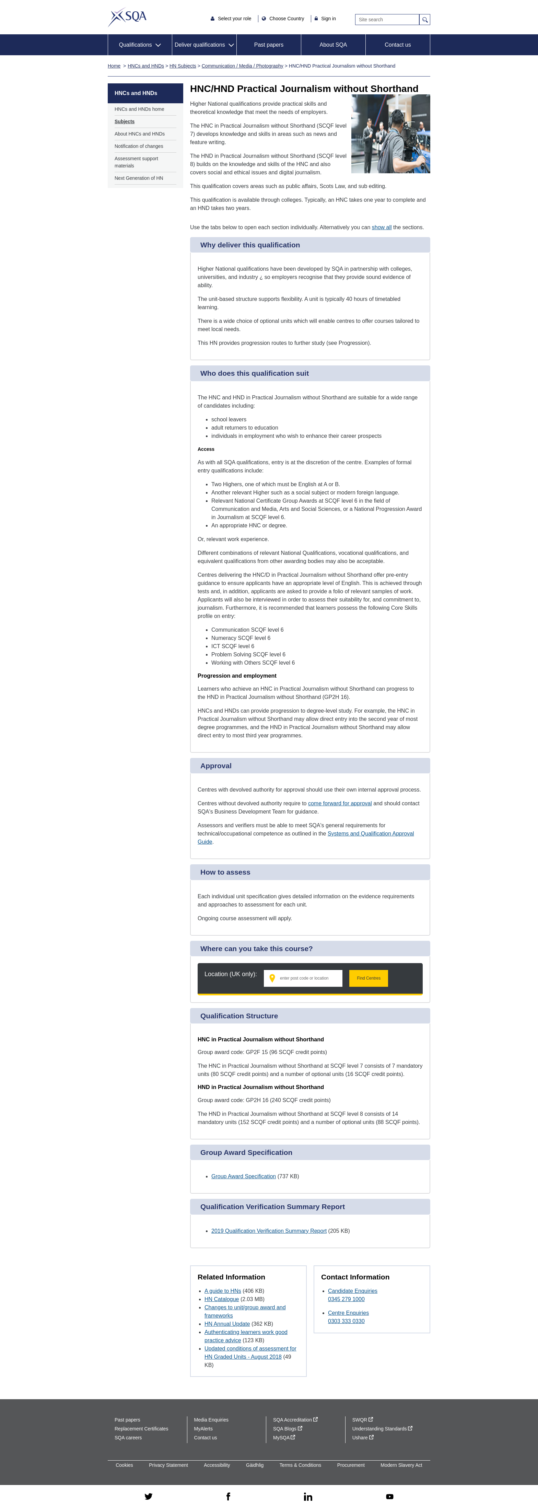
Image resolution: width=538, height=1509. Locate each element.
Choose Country (287, 18)
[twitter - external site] (148, 1497)
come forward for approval (340, 803)
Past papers (268, 45)
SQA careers (128, 1437)
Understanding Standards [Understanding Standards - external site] (382, 1428)
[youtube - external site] (390, 1497)
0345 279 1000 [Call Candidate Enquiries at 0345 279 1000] (346, 1299)
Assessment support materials (136, 162)
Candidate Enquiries (352, 1291)
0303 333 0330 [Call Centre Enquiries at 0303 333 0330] (346, 1321)
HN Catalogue (221, 1299)
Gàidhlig (255, 1465)
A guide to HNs (222, 1291)
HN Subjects (182, 66)
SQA (127, 17)
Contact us (398, 45)
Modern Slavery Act (401, 1465)
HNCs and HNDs (146, 66)
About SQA (333, 45)
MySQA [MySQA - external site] (284, 1437)
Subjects (124, 121)
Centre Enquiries (348, 1313)
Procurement (351, 1465)
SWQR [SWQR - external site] (362, 1420)
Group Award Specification (243, 1176)
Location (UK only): (230, 974)
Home (114, 66)
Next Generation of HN (139, 178)
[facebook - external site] (228, 1497)
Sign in (328, 18)
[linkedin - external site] (308, 1497)
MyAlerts (203, 1428)
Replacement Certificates (141, 1428)
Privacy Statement (168, 1465)
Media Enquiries (211, 1420)
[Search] (387, 19)
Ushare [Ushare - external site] (363, 1437)
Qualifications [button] (135, 45)
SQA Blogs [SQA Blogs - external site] (287, 1428)
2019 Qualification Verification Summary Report (269, 1231)
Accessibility (217, 1465)
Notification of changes (139, 146)
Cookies (124, 1465)
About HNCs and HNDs (140, 134)
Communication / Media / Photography (242, 66)
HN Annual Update (227, 1324)
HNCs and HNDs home (139, 109)
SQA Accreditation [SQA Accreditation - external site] (295, 1420)
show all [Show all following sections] (382, 227)
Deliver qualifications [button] (200, 45)
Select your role (235, 18)
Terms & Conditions (300, 1465)
